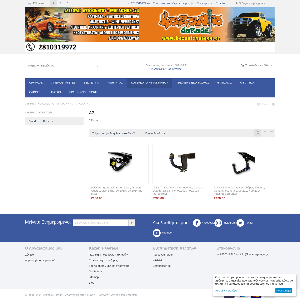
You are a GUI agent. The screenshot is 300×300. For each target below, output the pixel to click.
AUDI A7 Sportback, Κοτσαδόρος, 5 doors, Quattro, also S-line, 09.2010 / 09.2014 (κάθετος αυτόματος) (239, 190)
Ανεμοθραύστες (63, 82)
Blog (91, 282)
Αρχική (29, 103)
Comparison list (162, 266)
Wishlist (157, 260)
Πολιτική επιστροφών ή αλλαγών (108, 254)
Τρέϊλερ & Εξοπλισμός (192, 82)
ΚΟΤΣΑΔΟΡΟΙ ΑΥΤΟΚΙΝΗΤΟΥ (149, 82)
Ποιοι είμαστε (204, 3)
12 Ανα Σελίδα (155, 133)
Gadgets (35, 92)
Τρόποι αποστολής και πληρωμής (173, 3)
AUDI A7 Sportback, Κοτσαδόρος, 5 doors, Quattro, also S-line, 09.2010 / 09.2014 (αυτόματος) (178, 190)
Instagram (225, 223)
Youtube (162, 233)
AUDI (82, 103)
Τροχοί (56, 92)
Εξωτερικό (91, 82)
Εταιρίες (220, 3)
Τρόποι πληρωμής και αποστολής (109, 266)
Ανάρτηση (247, 82)
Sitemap (94, 277)
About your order (163, 254)
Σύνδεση (30, 254)
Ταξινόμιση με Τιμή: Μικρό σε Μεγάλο (116, 133)
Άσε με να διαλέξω (226, 290)
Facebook (203, 223)
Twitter (244, 223)
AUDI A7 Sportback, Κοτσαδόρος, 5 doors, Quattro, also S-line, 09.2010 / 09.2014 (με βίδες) (116, 190)
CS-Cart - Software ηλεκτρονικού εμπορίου (111, 295)
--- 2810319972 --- (139, 3)
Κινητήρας (115, 82)
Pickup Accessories (84, 92)
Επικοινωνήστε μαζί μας (103, 260)
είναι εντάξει (283, 290)
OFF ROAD (36, 82)
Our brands (95, 271)
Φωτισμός (224, 82)
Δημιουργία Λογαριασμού (40, 260)
